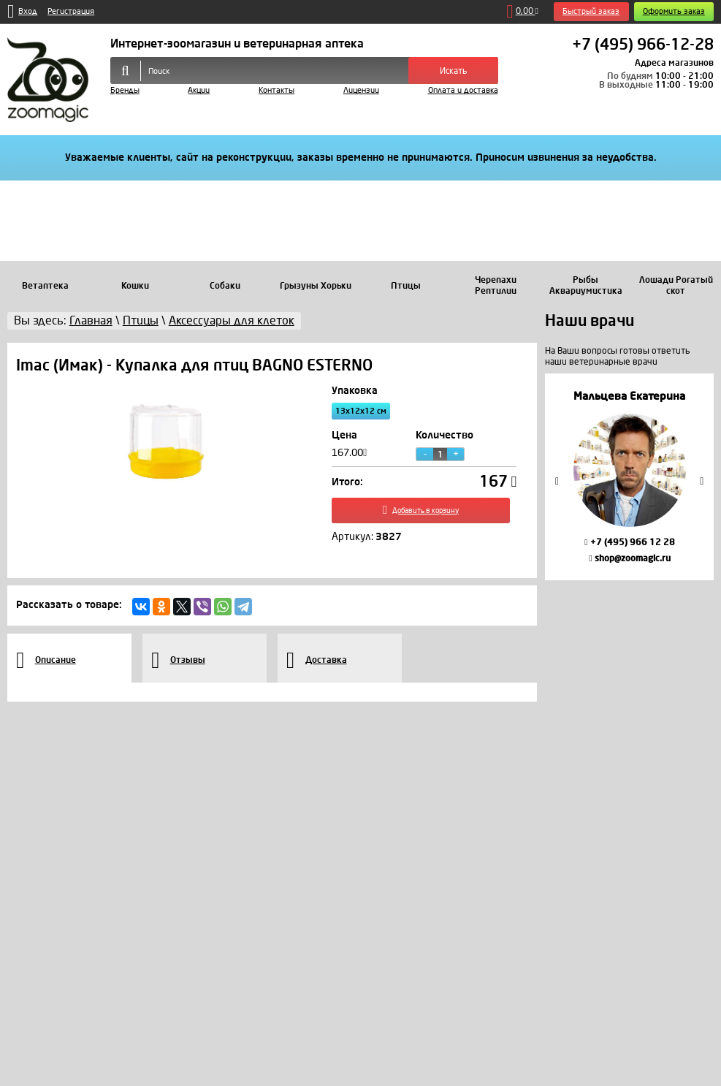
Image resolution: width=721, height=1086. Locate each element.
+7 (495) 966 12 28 (629, 542)
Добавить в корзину (424, 513)
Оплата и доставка (463, 90)
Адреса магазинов (674, 63)
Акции (199, 90)
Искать (454, 71)
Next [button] (702, 481)
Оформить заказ (674, 11)
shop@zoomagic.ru (629, 558)
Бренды (125, 90)
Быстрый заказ (590, 11)
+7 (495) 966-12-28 (643, 45)
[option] (629, 476)
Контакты (276, 90)
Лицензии (361, 90)
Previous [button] (557, 481)
